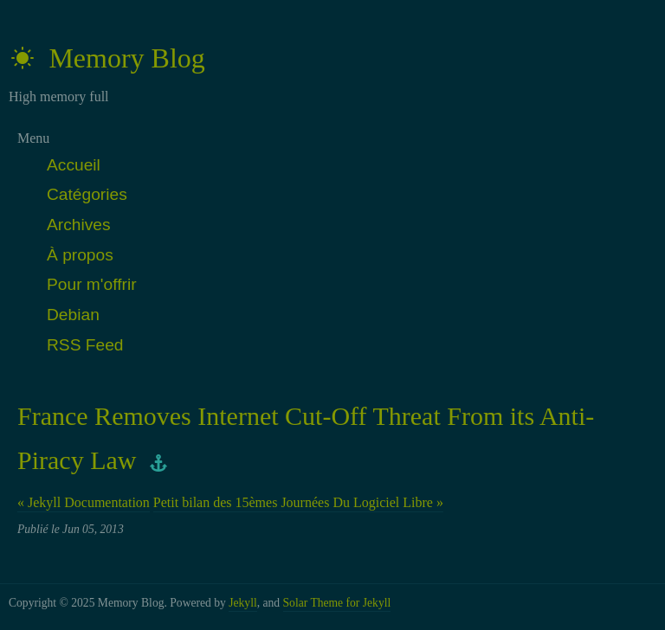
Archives (79, 224)
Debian (73, 314)
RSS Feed (85, 345)
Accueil (73, 165)
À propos (80, 255)
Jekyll (242, 602)
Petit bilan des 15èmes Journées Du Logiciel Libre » (298, 502)
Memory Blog (107, 58)
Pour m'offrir (92, 284)
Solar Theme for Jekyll (337, 602)
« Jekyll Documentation (83, 502)
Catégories (87, 194)
